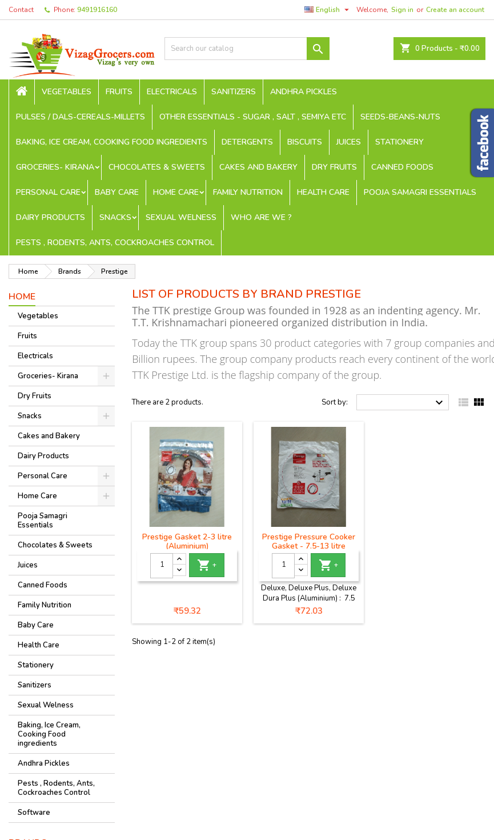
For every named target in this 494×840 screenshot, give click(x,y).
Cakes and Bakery (258, 167)
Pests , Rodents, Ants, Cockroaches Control (115, 242)
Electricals (172, 91)
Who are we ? (261, 217)
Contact (21, 9)
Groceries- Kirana (55, 167)
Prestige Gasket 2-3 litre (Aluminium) (187, 541)
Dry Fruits (334, 167)
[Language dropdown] (328, 9)
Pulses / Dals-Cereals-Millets (80, 116)
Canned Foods (402, 167)
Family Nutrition (248, 192)
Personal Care (48, 192)
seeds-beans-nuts (400, 116)
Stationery (399, 142)
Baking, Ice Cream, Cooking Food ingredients (111, 142)
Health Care (323, 192)
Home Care (176, 192)
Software (34, 812)
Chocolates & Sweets (157, 167)
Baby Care (117, 192)
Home (22, 296)
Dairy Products (50, 217)
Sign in (402, 9)
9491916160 (97, 9)
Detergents (247, 142)
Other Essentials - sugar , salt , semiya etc (252, 116)
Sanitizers (233, 91)
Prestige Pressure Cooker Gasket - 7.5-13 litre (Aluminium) (308, 546)
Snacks (115, 217)
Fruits (119, 91)
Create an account (455, 9)
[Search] (246, 48)
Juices (348, 142)
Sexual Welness (181, 217)
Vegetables (66, 91)
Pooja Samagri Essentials (420, 192)
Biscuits (304, 142)
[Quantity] (161, 565)
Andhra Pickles (303, 91)
